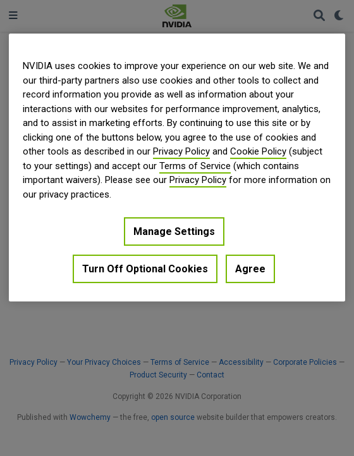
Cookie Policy (258, 151)
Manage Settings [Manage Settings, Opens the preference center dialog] (174, 231)
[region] (177, 167)
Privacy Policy (181, 151)
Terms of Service (195, 166)
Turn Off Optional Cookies (145, 269)
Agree (250, 269)
